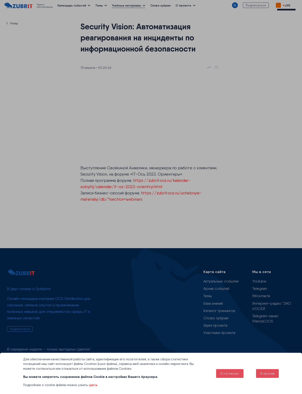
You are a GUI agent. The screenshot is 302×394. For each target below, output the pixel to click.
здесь (93, 385)
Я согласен (229, 373)
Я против (267, 373)
